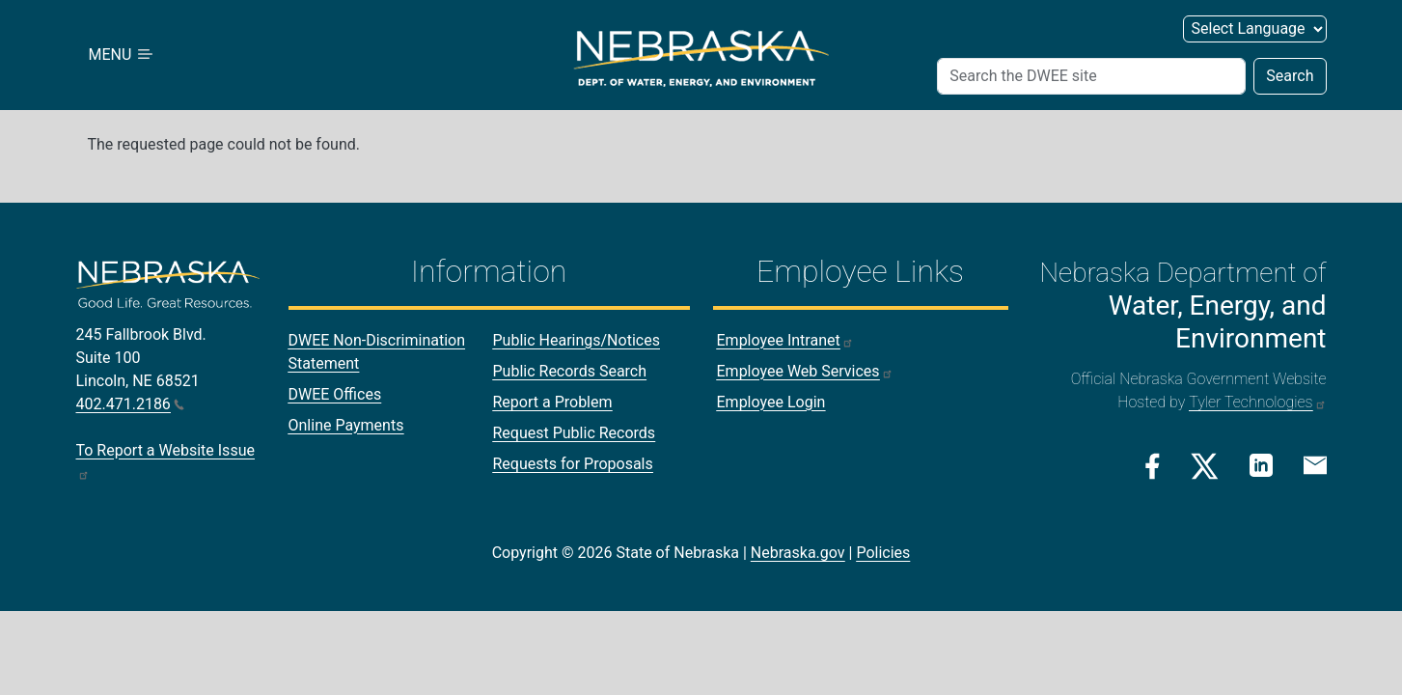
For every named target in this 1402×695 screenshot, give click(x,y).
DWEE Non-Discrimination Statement (377, 352)
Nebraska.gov (798, 552)
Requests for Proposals (573, 464)
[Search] (1091, 76)
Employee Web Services (805, 371)
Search (1289, 76)
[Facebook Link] (1152, 466)
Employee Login (771, 402)
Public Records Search (570, 371)
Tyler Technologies (1257, 402)
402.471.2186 (130, 404)
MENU (122, 54)
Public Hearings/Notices (576, 340)
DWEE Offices (335, 394)
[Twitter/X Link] (1205, 466)
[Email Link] (1315, 464)
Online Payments (346, 425)
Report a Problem (553, 402)
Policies (883, 552)
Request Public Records (574, 433)
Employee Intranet (785, 340)
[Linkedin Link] (1261, 465)
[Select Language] (1255, 28)
